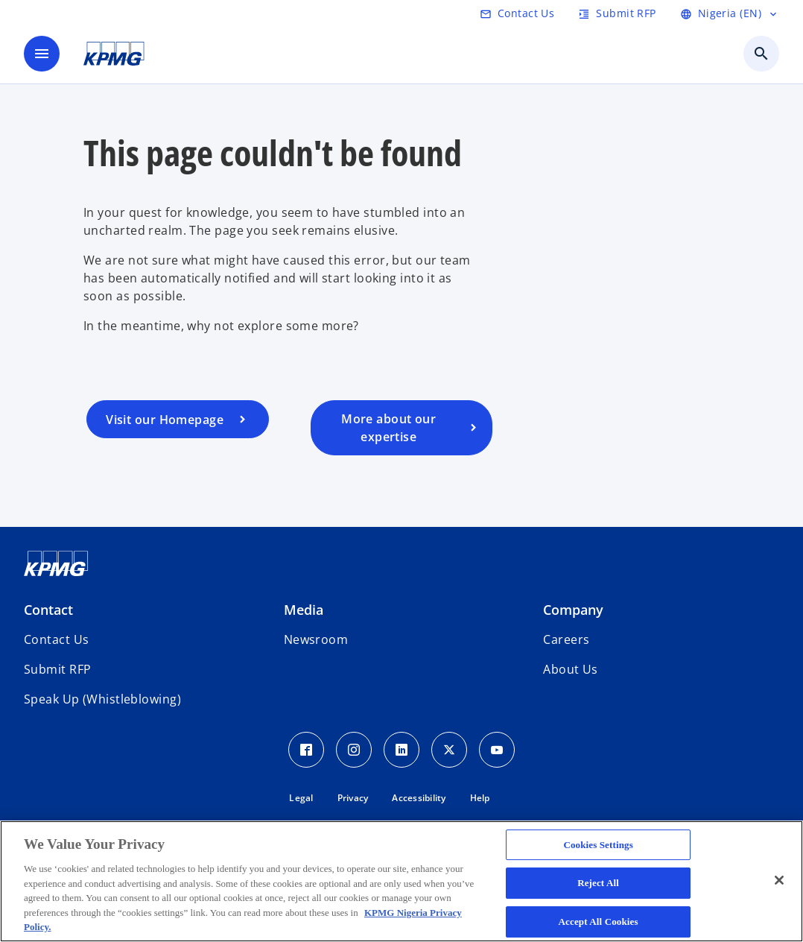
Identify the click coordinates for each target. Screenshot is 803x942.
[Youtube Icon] (497, 750)
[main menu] (42, 54)
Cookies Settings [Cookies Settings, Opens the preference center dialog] (597, 844)
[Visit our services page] (402, 427)
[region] (401, 881)
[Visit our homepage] (177, 419)
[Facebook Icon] (306, 750)
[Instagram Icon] (354, 750)
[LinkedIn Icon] (401, 750)
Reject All (598, 882)
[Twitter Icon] (449, 750)
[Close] (779, 880)
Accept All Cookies (598, 921)
